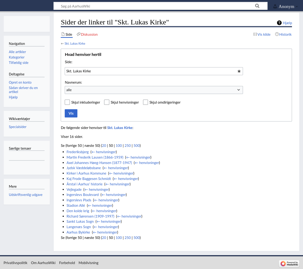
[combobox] (154, 71)
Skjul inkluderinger (85, 102)
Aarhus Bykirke (78, 232)
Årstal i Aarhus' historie (85, 184)
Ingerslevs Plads (79, 200)
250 (128, 145)
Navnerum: (73, 82)
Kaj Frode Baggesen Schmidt (89, 178)
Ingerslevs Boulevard (83, 194)
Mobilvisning (88, 263)
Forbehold (67, 263)
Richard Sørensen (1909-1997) (90, 216)
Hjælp (287, 23)
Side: (68, 62)
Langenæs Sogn (79, 227)
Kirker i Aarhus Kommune (86, 173)
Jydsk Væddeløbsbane (84, 168)
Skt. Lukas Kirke (74, 43)
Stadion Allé (76, 205)
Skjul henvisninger (125, 102)
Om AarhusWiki (43, 263)
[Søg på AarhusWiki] (160, 6)
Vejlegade (74, 189)
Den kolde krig (78, 211)
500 (136, 145)
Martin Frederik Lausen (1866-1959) (95, 157)
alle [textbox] (69, 90)
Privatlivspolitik (15, 263)
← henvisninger (103, 152)
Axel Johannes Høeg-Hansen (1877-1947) (99, 162)
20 (104, 145)
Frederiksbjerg (78, 152)
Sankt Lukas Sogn (80, 221)
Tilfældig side (19, 63)
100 (119, 145)
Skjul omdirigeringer (165, 102)
